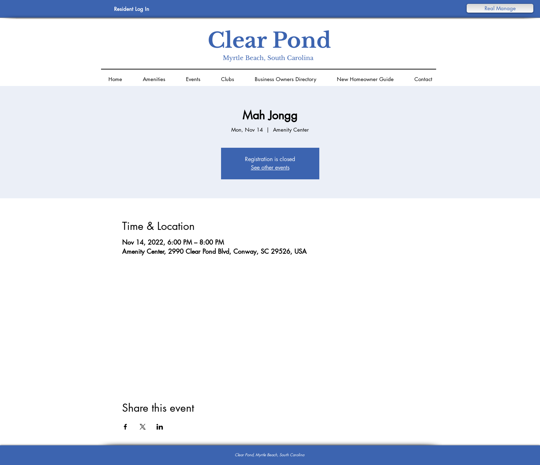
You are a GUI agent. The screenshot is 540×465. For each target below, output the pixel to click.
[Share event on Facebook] (125, 427)
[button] (500, 8)
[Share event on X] (142, 427)
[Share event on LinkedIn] (159, 427)
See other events (270, 167)
